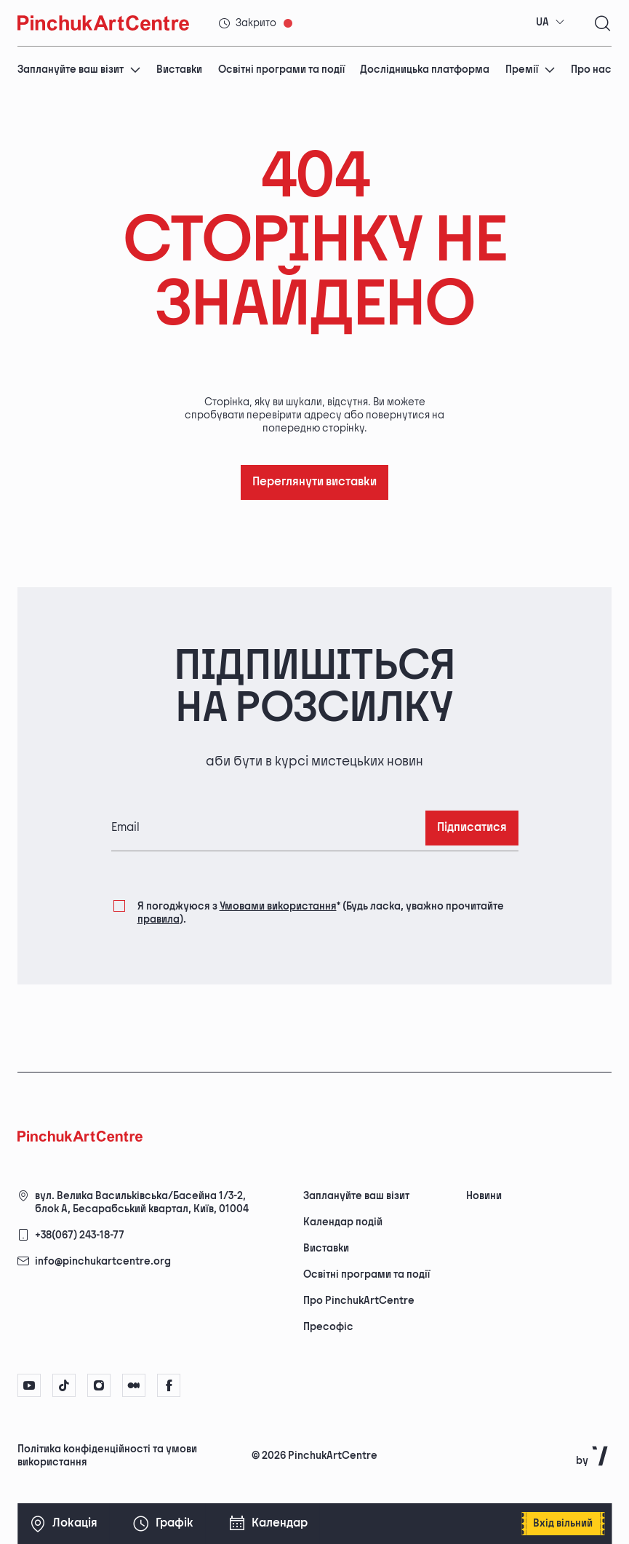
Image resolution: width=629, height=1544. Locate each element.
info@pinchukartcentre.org (103, 1261)
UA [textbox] (542, 22)
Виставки (179, 69)
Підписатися (472, 828)
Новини (484, 1196)
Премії (530, 69)
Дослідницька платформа (424, 69)
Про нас (591, 69)
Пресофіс (328, 1327)
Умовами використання (278, 906)
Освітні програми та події (281, 69)
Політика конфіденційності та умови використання (107, 1455)
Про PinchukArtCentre (358, 1300)
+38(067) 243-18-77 (79, 1235)
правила (158, 919)
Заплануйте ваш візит (79, 69)
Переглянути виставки (314, 482)
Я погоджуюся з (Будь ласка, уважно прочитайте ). (320, 912)
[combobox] (550, 22)
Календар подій (342, 1222)
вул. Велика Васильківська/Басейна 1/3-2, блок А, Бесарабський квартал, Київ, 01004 (142, 1202)
